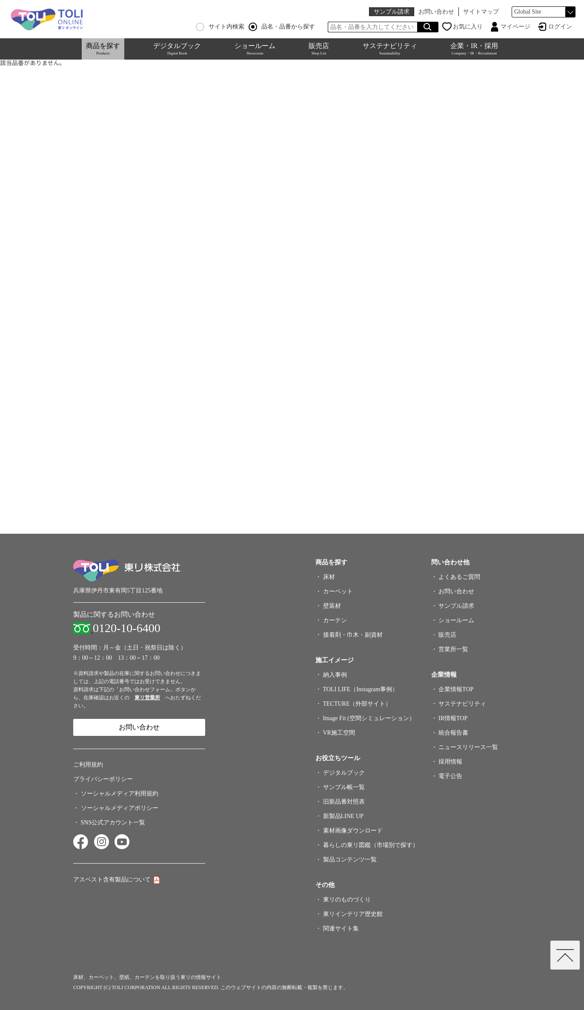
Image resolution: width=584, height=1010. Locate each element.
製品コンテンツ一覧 (350, 859)
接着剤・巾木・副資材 (353, 635)
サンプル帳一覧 (344, 787)
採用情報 (450, 761)
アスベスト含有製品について (112, 879)
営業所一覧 (453, 649)
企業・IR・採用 (474, 48)
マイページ (515, 26)
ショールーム (255, 48)
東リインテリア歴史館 (353, 914)
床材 (329, 577)
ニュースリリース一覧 (468, 747)
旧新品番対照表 (344, 801)
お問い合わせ (436, 12)
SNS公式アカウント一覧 (113, 822)
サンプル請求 (391, 12)
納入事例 (335, 675)
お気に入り (468, 26)
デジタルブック (177, 48)
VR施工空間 (339, 733)
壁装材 (332, 606)
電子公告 (450, 776)
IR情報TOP (452, 718)
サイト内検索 (220, 27)
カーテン (335, 620)
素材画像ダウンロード (353, 830)
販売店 (319, 48)
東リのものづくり (347, 899)
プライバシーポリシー (103, 779)
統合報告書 (453, 733)
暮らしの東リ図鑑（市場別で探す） (370, 845)
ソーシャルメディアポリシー (119, 808)
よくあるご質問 (459, 577)
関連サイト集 (341, 928)
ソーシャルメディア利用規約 (119, 793)
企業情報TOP (455, 689)
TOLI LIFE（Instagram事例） (360, 689)
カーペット (338, 591)
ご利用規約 (88, 764)
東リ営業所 (147, 698)
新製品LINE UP (343, 816)
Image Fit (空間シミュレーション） (369, 718)
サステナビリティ (390, 48)
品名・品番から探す (282, 27)
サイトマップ (481, 12)
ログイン (560, 26)
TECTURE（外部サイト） (357, 704)
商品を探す (103, 48)
